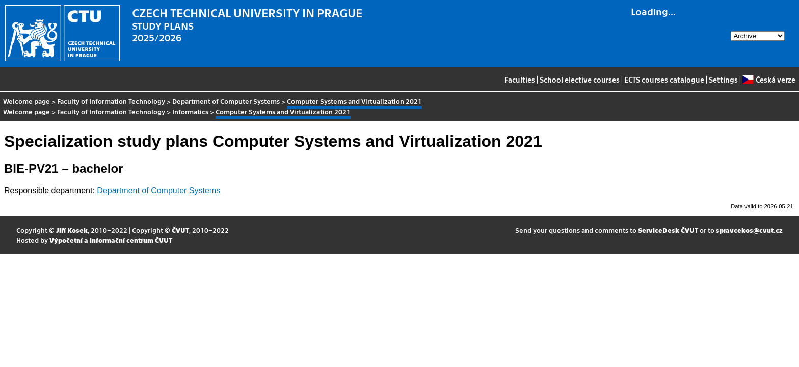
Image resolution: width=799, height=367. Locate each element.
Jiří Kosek (72, 230)
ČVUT (180, 230)
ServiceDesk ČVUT (668, 230)
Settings (723, 79)
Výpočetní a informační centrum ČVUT (110, 240)
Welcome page (26, 101)
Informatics (190, 111)
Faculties (519, 79)
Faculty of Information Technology (111, 101)
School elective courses (580, 79)
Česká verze (768, 79)
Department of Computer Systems (226, 101)
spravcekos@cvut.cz (749, 230)
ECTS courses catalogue (664, 79)
